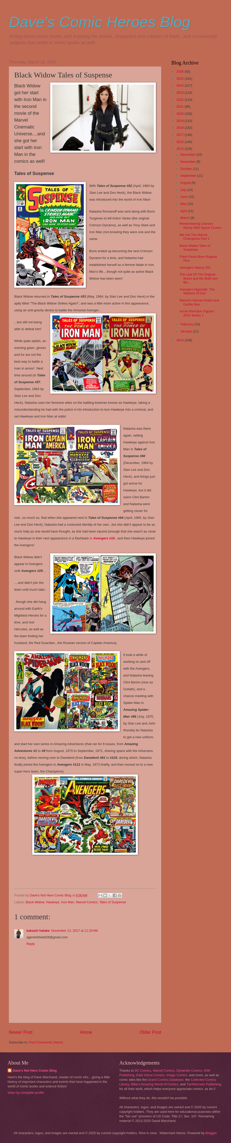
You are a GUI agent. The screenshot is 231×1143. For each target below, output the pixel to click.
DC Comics (143, 1070)
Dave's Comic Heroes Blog (99, 21)
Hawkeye (52, 902)
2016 (180, 142)
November (188, 162)
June (184, 197)
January (186, 331)
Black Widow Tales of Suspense (194, 247)
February (187, 324)
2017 (180, 135)
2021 (180, 106)
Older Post (150, 1032)
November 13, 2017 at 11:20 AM (74, 930)
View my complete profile (26, 1092)
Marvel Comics (86, 902)
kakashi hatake (38, 930)
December (188, 154)
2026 (180, 71)
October (186, 169)
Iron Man (67, 902)
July (183, 190)
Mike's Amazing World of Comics (154, 1084)
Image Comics (176, 1075)
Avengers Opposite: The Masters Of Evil (196, 291)
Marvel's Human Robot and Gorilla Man (199, 302)
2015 (180, 149)
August (185, 183)
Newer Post (20, 1032)
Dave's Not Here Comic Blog (35, 1070)
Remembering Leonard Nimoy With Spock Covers (200, 225)
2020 (180, 114)
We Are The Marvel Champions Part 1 (194, 236)
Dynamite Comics (189, 1070)
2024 (180, 85)
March (185, 218)
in (102, 538)
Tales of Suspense (112, 902)
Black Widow (35, 902)
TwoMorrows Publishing (203, 1084)
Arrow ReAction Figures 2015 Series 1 (196, 313)
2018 (180, 128)
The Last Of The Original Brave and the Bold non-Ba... (199, 278)
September (188, 176)
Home (86, 1032)
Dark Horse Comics (150, 1075)
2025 (180, 79)
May (183, 204)
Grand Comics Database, (166, 1080)
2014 (180, 340)
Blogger (211, 1133)
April (184, 211)
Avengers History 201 (195, 267)
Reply (30, 944)
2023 (180, 92)
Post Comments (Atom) (46, 1042)
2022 (180, 100)
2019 (180, 121)
